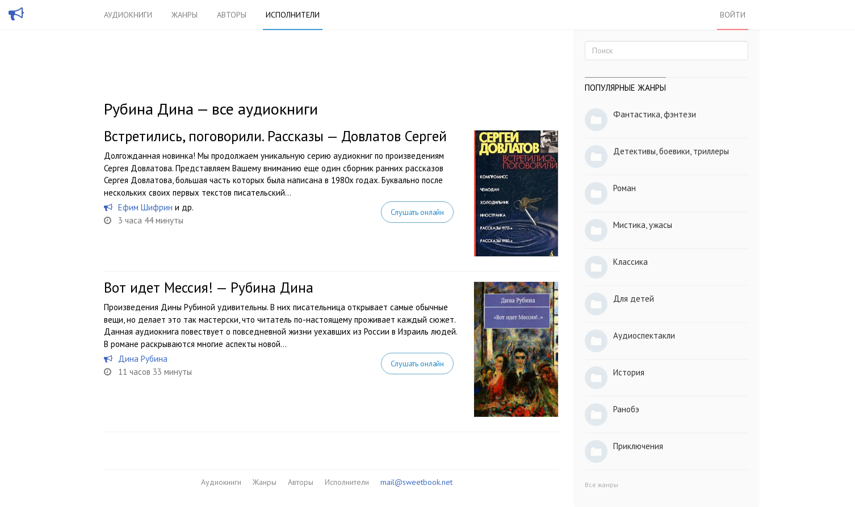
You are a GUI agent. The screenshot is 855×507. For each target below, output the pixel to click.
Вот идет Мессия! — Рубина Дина (208, 287)
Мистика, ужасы (642, 224)
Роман (624, 188)
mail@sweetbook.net (416, 482)
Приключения (638, 446)
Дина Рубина (142, 358)
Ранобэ (626, 409)
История (628, 372)
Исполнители (293, 15)
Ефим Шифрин (145, 207)
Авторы (231, 15)
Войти (732, 15)
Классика (630, 261)
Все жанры (601, 484)
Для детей (633, 298)
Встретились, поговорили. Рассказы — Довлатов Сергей (275, 136)
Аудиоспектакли (644, 335)
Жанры (184, 15)
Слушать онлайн (417, 212)
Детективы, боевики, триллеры (671, 151)
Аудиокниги (128, 15)
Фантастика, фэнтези (654, 114)
